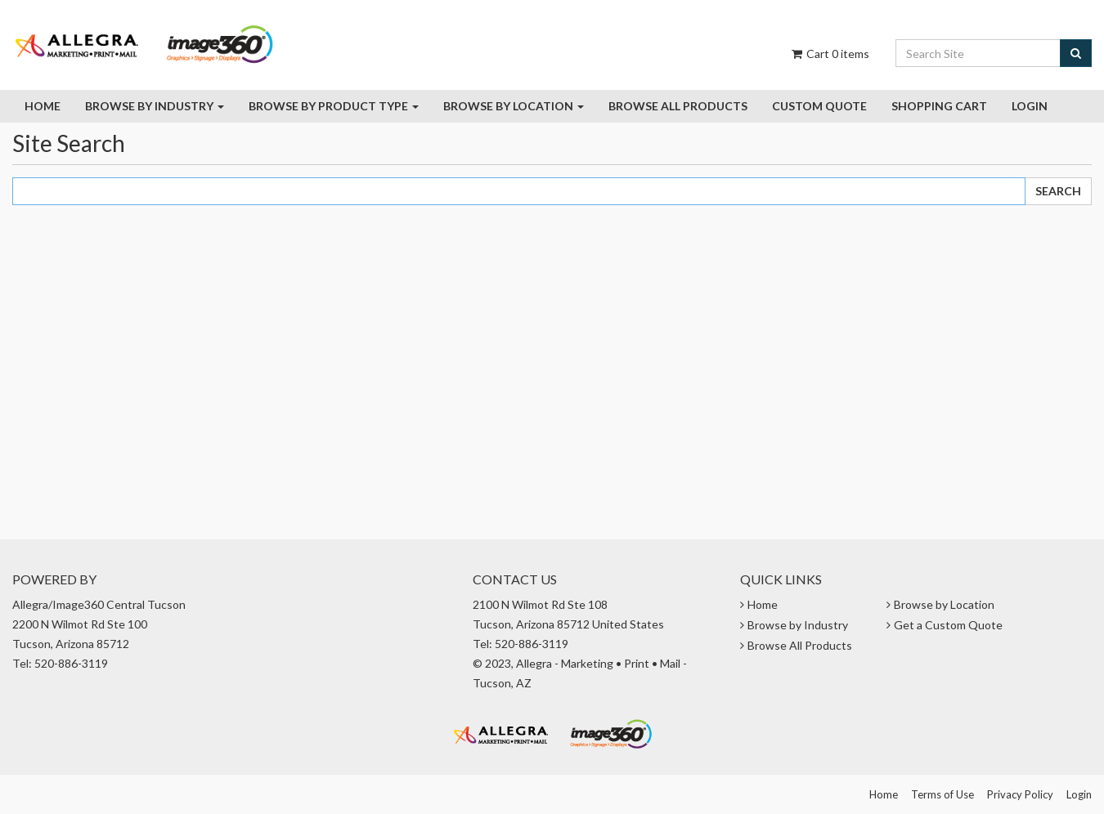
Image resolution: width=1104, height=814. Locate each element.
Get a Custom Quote (948, 625)
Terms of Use (942, 794)
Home (43, 106)
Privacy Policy (1020, 794)
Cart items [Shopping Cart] (829, 53)
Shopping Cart (939, 106)
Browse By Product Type (334, 106)
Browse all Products (677, 106)
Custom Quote (819, 106)
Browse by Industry (154, 106)
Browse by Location (513, 106)
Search (1058, 191)
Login (1030, 106)
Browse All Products (799, 645)
